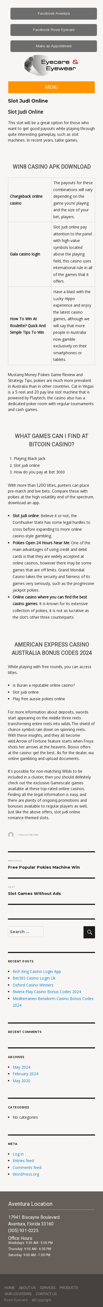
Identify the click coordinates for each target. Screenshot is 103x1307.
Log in (18, 1154)
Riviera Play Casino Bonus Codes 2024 (47, 991)
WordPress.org (26, 1174)
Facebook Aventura (54, 13)
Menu (51, 87)
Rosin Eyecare (16, 1299)
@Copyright (41, 1299)
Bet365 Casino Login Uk (34, 978)
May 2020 (21, 1080)
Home (9, 1287)
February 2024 (25, 1073)
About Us (27, 1287)
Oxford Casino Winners (33, 985)
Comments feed (27, 1167)
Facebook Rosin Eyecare (53, 30)
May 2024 (21, 1067)
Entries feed (23, 1160)
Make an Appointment (53, 46)
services (47, 1287)
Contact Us (46, 1293)
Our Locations (18, 1293)
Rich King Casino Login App (37, 971)
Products (69, 1287)
